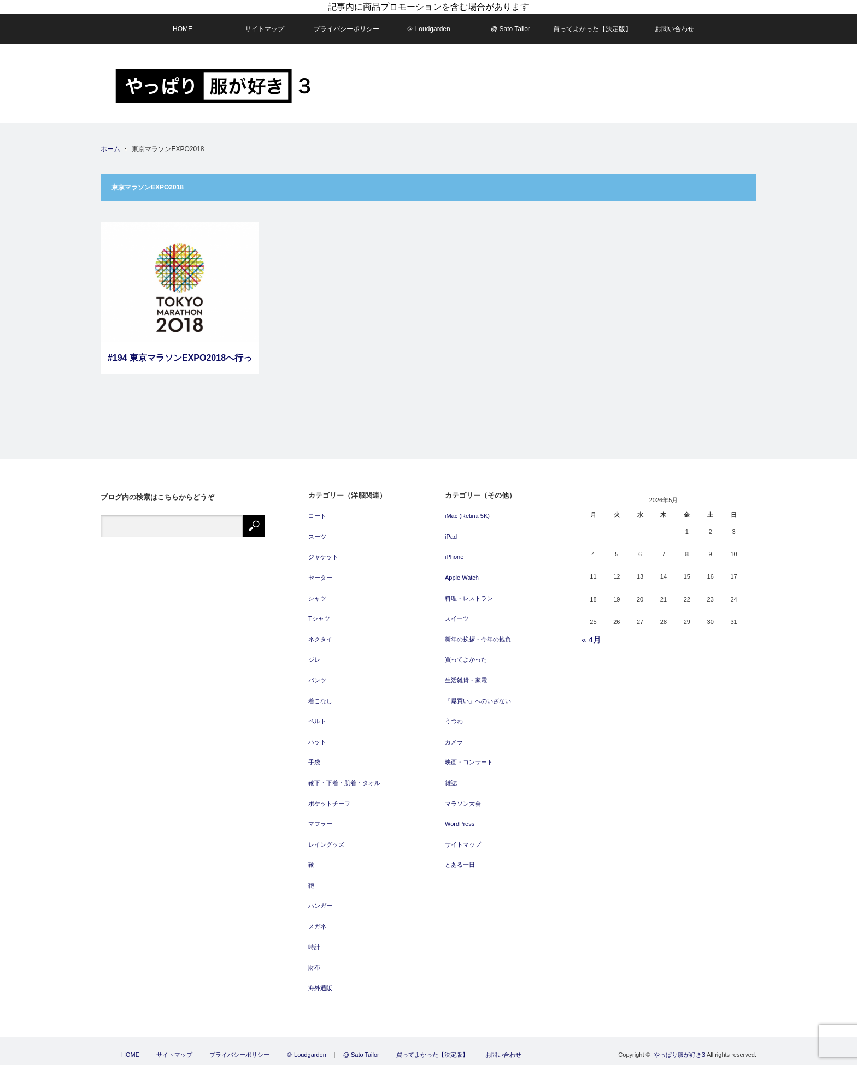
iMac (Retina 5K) (467, 516)
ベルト (317, 721)
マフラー (320, 823)
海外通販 (320, 988)
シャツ (317, 598)
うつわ (454, 721)
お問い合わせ (674, 29)
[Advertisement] (557, 84)
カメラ (454, 742)
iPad (451, 536)
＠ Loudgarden (428, 29)
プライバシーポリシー (346, 29)
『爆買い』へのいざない (478, 701)
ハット (317, 742)
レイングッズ (326, 844)
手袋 (314, 762)
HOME (182, 29)
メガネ (317, 926)
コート (317, 516)
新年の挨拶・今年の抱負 (478, 639)
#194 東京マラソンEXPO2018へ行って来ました (180, 363)
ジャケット (323, 557)
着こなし (320, 701)
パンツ (317, 680)
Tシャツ (319, 618)
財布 (314, 967)
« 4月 (591, 639)
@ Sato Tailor (510, 29)
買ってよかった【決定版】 (592, 29)
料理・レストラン (469, 598)
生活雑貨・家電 (466, 680)
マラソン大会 (463, 803)
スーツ (317, 536)
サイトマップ (264, 29)
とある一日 (460, 864)
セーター (320, 577)
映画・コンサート (469, 762)
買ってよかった (466, 659)
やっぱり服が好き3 (679, 1054)
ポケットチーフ (329, 803)
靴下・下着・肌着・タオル (344, 783)
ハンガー (320, 905)
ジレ (314, 659)
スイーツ (457, 618)
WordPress (459, 823)
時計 (314, 947)
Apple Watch (462, 577)
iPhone (454, 557)
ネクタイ (320, 639)
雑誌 (451, 783)
